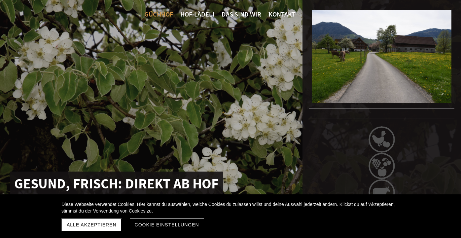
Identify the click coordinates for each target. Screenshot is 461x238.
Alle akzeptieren (92, 224)
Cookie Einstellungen (167, 224)
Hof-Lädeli (381, 193)
